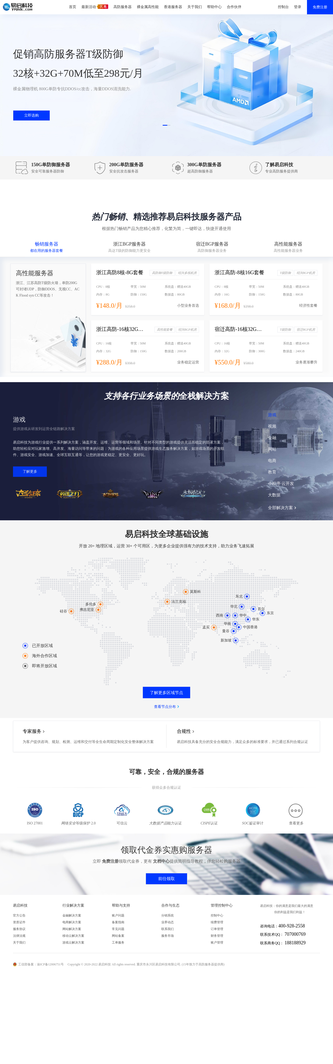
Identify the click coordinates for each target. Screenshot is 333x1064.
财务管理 (217, 936)
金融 (272, 437)
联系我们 (167, 929)
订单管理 (217, 929)
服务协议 (19, 929)
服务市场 (167, 936)
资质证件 (19, 922)
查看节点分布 (165, 707)
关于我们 (194, 7)
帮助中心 (214, 7)
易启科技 (20, 905)
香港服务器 (173, 7)
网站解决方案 (71, 929)
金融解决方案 (71, 915)
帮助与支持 (121, 905)
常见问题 (118, 929)
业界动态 (167, 922)
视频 (272, 426)
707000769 (295, 934)
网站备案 (118, 936)
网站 (272, 449)
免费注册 (320, 7)
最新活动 (94, 6)
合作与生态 (170, 905)
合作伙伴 (234, 7)
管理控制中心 (222, 905)
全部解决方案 (280, 507)
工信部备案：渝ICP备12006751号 (41, 964)
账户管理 (217, 942)
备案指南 (118, 922)
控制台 (283, 7)
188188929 (295, 942)
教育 (272, 472)
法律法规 (19, 936)
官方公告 (19, 915)
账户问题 (118, 915)
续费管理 (217, 922)
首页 (72, 7)
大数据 (274, 495)
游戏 (272, 415)
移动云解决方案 (73, 936)
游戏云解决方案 (73, 942)
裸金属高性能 (148, 7)
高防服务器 (122, 7)
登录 (297, 7)
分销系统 (167, 915)
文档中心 (161, 861)
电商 (272, 460)
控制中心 (217, 915)
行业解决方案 (73, 905)
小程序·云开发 (281, 483)
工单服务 (118, 942)
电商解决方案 (71, 922)
